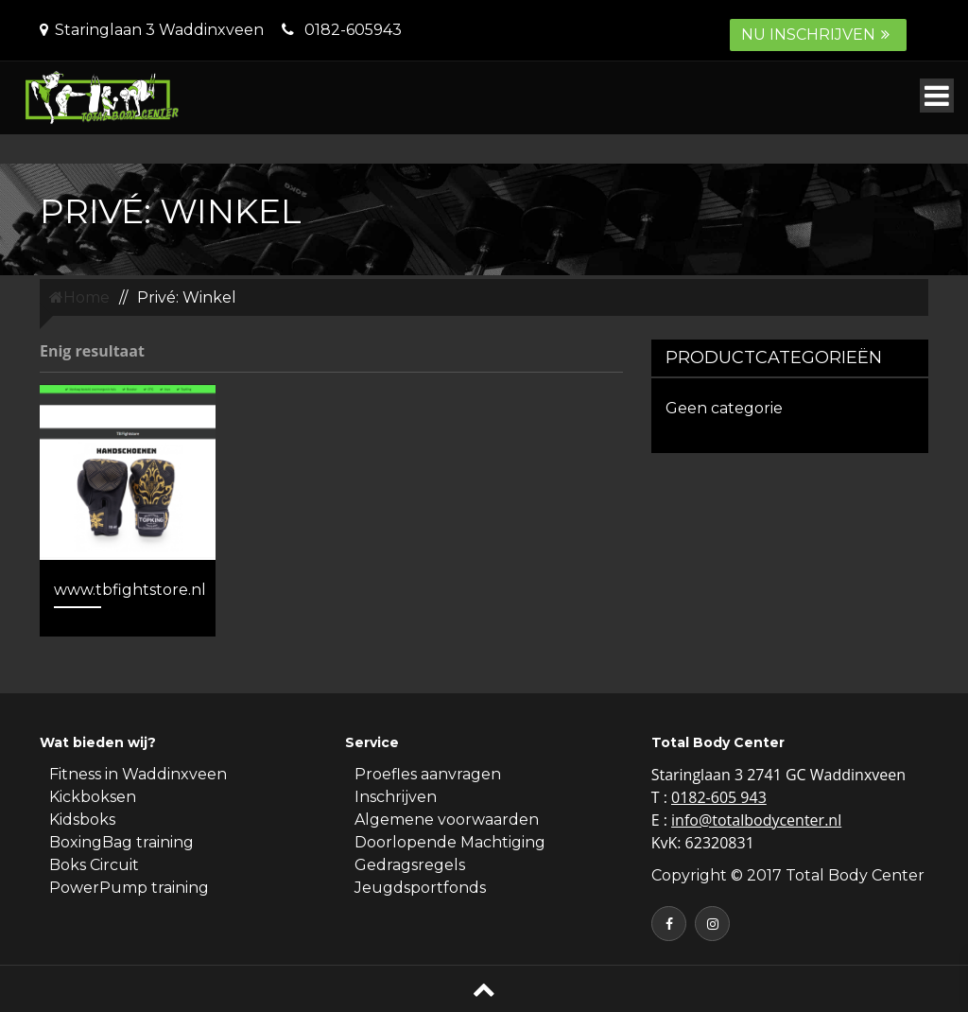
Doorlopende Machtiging (449, 842)
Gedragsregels (409, 865)
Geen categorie (724, 408)
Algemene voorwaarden (446, 820)
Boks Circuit (94, 865)
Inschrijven (395, 797)
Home (79, 297)
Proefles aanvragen (427, 774)
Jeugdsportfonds (420, 888)
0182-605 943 (719, 797)
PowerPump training (129, 888)
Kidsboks (82, 820)
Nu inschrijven (818, 35)
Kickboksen (92, 797)
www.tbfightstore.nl (130, 590)
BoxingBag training (121, 842)
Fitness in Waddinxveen (138, 774)
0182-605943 (353, 30)
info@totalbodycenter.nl (756, 820)
